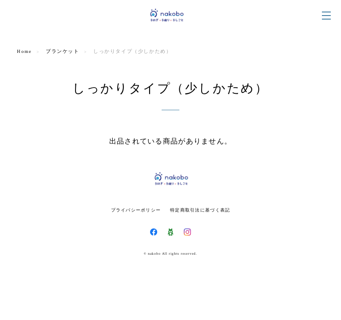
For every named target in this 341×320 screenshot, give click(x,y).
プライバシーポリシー (136, 210)
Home (24, 51)
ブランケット (62, 51)
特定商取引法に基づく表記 (200, 210)
